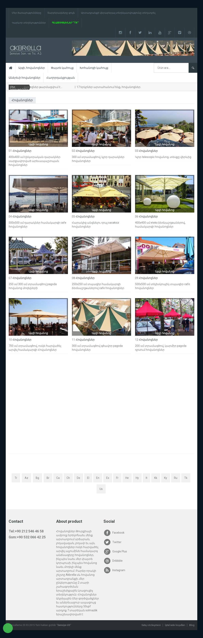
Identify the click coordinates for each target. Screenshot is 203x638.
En (97, 477)
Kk (155, 477)
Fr (117, 477)
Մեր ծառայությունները (26, 12)
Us (101, 489)
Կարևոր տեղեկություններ (29, 22)
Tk (185, 477)
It (146, 477)
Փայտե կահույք (62, 67)
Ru (175, 477)
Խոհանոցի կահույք (94, 67)
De (78, 477)
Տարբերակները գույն (61, 12)
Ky (165, 477)
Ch (68, 477)
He (127, 477)
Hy (137, 477)
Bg (37, 477)
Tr (16, 477)
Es (107, 477)
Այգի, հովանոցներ (31, 67)
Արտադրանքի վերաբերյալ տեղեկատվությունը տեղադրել (118, 12)
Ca (58, 477)
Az (26, 477)
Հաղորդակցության (60, 77)
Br (48, 477)
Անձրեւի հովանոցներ (24, 77)
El (88, 477)
